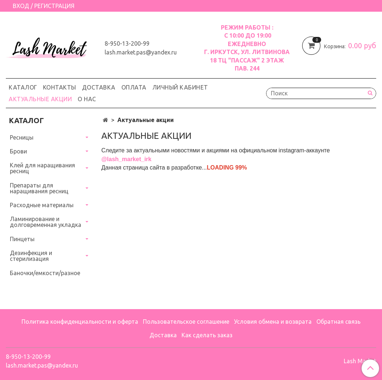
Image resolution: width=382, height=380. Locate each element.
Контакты (59, 87)
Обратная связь (338, 321)
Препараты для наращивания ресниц (39, 188)
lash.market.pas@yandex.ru (141, 52)
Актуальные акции (40, 99)
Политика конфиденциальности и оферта (80, 321)
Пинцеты (22, 239)
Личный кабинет (180, 87)
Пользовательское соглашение (186, 321)
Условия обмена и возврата (273, 321)
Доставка (99, 87)
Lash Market (360, 361)
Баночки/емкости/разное (45, 273)
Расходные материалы (42, 205)
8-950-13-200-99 (127, 43)
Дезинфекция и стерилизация (31, 256)
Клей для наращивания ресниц (42, 168)
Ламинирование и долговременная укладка (45, 222)
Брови (18, 151)
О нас (87, 99)
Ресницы (22, 137)
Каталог (23, 87)
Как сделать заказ (207, 335)
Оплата (134, 87)
